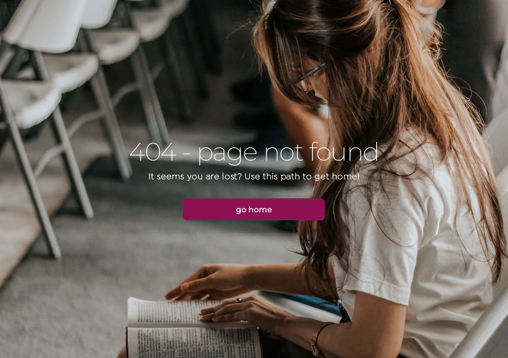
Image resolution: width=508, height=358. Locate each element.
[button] (254, 209)
